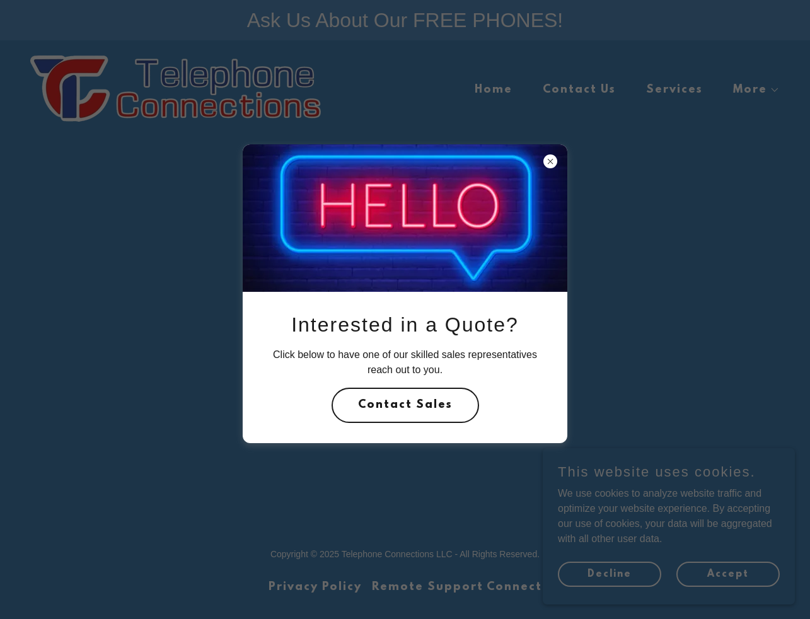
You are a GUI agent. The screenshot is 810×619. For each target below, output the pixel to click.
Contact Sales (405, 405)
